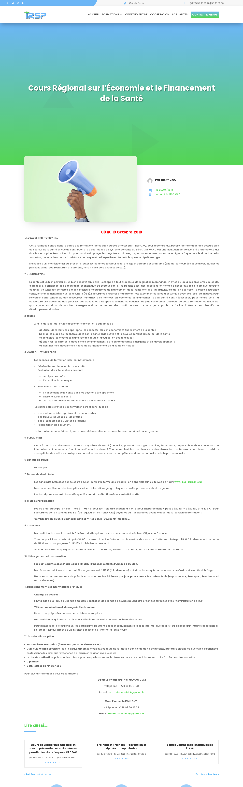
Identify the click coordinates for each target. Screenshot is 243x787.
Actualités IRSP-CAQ (204, 754)
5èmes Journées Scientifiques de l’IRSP (190, 746)
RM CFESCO (38, 757)
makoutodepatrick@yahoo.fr (126, 692)
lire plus (53, 762)
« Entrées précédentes (37, 774)
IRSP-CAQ (173, 754)
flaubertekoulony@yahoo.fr (126, 713)
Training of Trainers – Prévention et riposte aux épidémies (121, 746)
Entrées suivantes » (207, 774)
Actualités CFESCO (67, 757)
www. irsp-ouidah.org (188, 482)
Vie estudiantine (136, 14)
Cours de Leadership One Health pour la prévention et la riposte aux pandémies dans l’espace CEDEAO (53, 748)
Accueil (93, 14)
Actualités (180, 14)
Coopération (159, 14)
